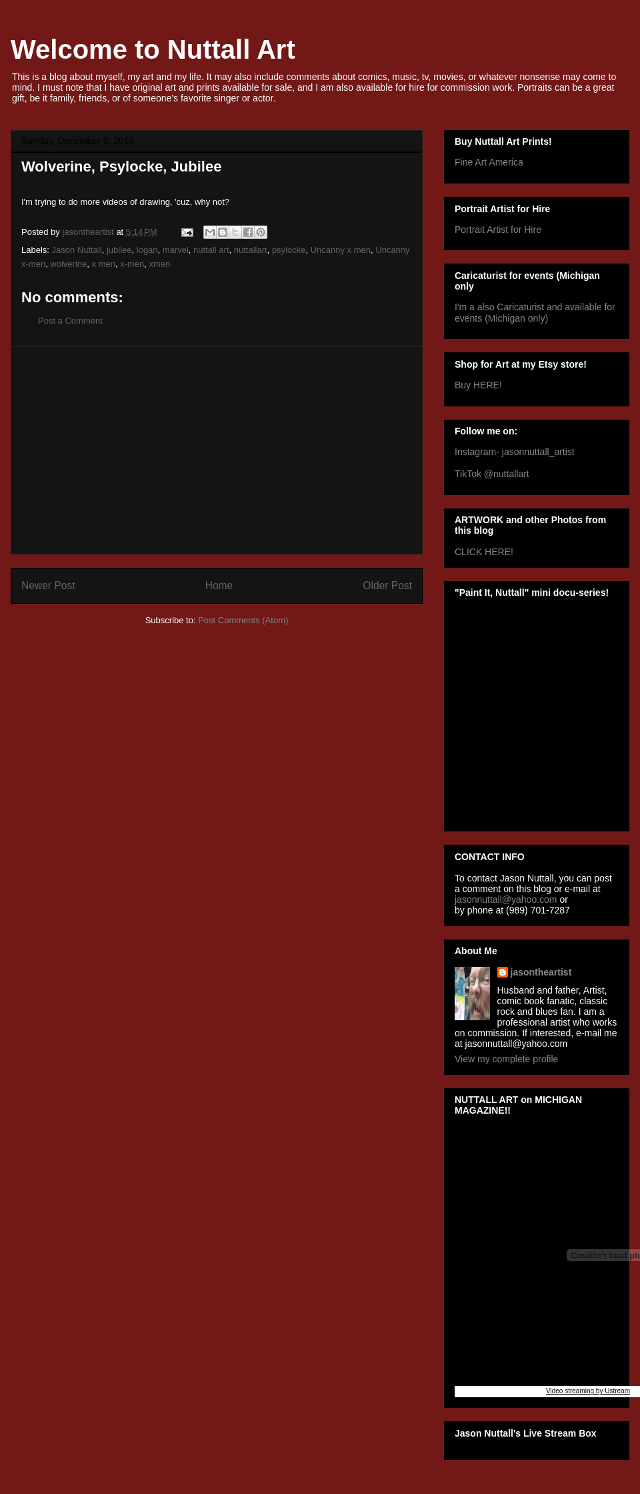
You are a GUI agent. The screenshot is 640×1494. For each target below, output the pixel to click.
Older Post (387, 585)
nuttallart (250, 250)
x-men (132, 264)
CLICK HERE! (484, 551)
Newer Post (48, 585)
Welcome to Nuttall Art (153, 49)
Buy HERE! (478, 385)
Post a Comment (70, 321)
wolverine (68, 264)
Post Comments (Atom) (243, 620)
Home (219, 585)
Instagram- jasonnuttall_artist (515, 451)
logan (147, 250)
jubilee (119, 250)
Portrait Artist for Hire (498, 229)
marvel (176, 250)
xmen (160, 264)
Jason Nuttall (77, 250)
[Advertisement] (216, 450)
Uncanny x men (341, 250)
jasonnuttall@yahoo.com (506, 899)
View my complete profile (506, 1059)
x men (103, 264)
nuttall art (211, 250)
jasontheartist (541, 972)
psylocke (289, 250)
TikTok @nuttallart (492, 473)
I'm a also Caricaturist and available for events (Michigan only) (535, 313)
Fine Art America (489, 162)
